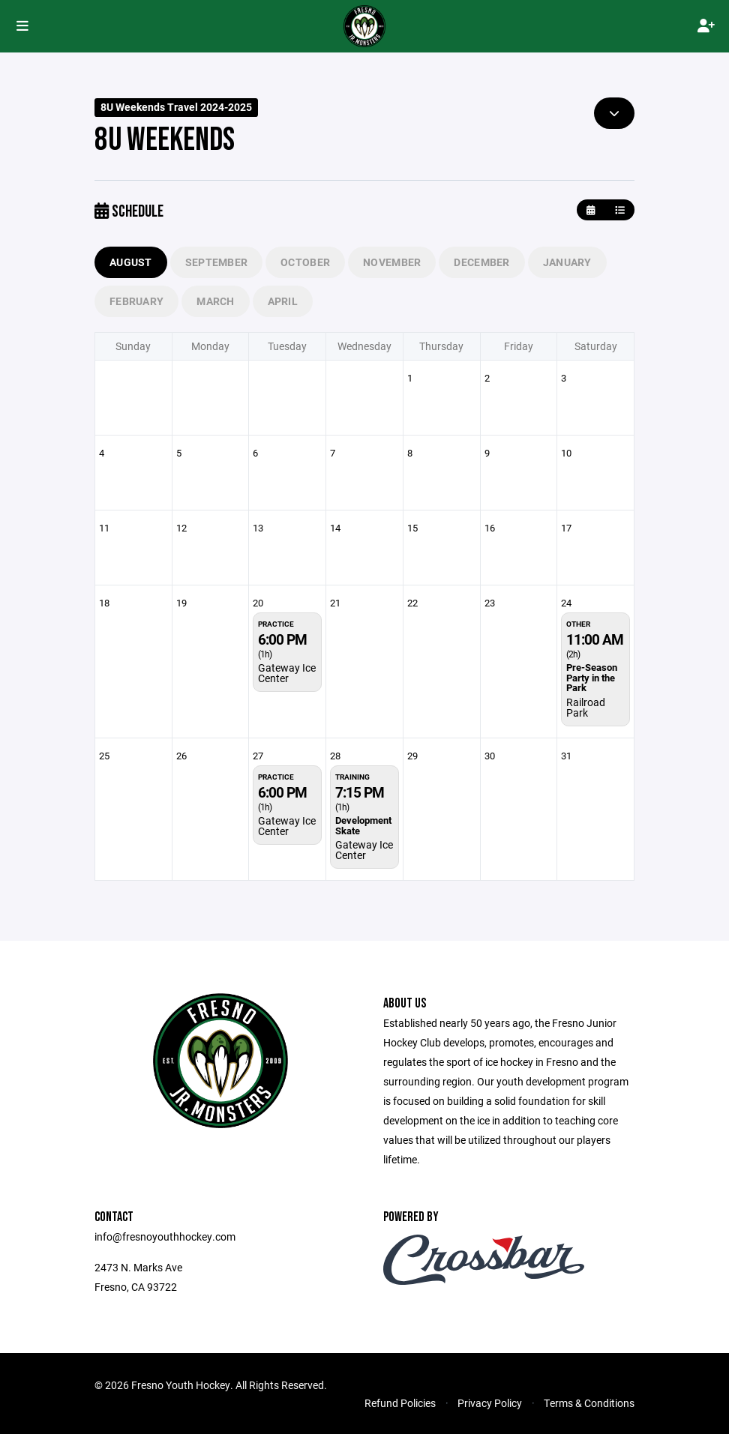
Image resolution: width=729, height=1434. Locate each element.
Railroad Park (585, 707)
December (481, 262)
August (131, 262)
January (567, 262)
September (216, 262)
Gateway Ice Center (287, 672)
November (392, 262)
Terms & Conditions (589, 1403)
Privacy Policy (490, 1403)
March (215, 301)
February (137, 301)
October (305, 262)
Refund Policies (400, 1403)
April (283, 301)
